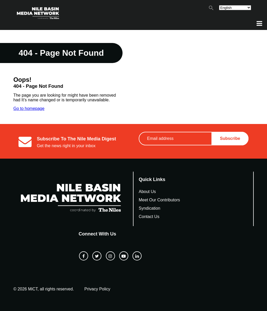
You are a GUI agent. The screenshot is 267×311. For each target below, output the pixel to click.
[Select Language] (235, 7)
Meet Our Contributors (159, 200)
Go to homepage (28, 108)
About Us (147, 191)
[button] (211, 9)
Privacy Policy (97, 289)
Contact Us (149, 216)
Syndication (149, 208)
